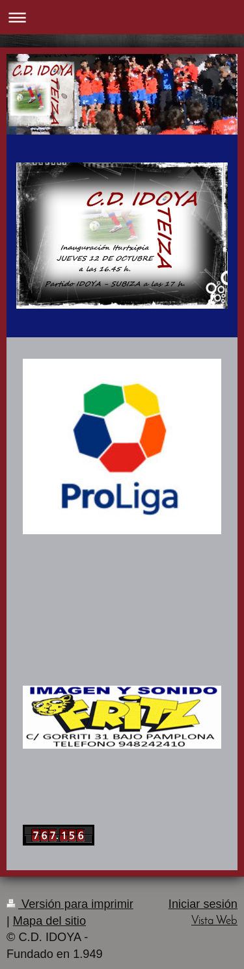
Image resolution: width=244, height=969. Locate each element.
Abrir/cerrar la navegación (122, 17)
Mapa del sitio (49, 920)
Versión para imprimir (70, 904)
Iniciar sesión (203, 904)
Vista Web (214, 921)
